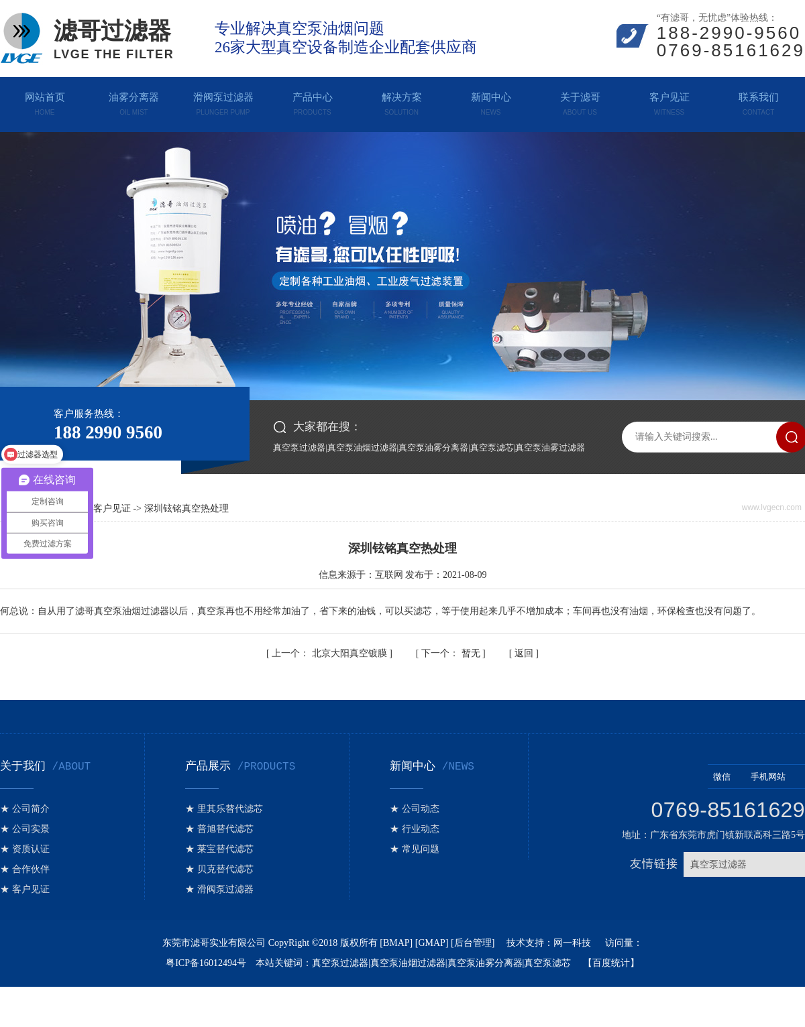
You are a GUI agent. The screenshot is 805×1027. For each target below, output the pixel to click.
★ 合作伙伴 (25, 869)
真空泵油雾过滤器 (550, 447)
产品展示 (240, 766)
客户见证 (669, 101)
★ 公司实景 (25, 829)
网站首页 (44, 101)
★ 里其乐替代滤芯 (224, 809)
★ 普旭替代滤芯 (219, 829)
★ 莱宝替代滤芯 (219, 849)
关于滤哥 (580, 101)
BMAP (396, 943)
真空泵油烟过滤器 (362, 447)
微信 (729, 777)
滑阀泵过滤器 (223, 101)
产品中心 (312, 101)
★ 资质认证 (25, 849)
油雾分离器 (133, 101)
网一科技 (573, 943)
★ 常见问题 (414, 849)
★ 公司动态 (414, 809)
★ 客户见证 (25, 889)
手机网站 (775, 777)
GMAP (431, 943)
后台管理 (473, 943)
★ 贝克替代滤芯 (219, 869)
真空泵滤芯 (492, 447)
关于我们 (45, 766)
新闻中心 (490, 101)
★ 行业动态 (414, 829)
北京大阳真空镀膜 (330, 653)
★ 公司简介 (25, 809)
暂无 (451, 653)
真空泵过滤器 (299, 447)
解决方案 (401, 101)
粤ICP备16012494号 (206, 963)
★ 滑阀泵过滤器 (219, 889)
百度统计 (611, 963)
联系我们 (758, 101)
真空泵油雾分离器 (433, 447)
